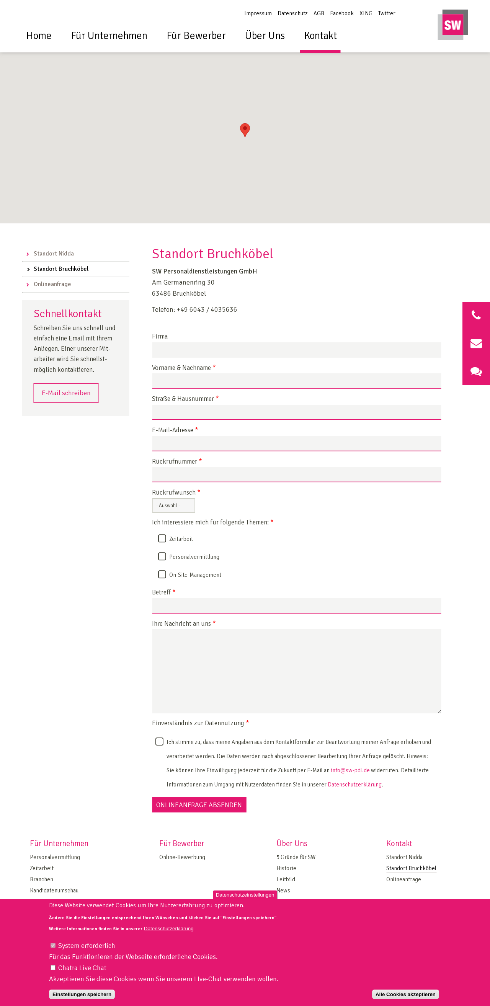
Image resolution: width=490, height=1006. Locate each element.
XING (365, 13)
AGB (319, 13)
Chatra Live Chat (82, 975)
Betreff (164, 592)
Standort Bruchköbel (61, 269)
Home (39, 35)
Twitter (386, 13)
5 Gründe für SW (295, 857)
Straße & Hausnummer (185, 399)
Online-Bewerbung (182, 857)
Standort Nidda (54, 253)
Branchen (41, 879)
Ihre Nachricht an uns (184, 624)
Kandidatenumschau (54, 890)
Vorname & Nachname (184, 368)
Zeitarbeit (181, 539)
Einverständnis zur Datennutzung (200, 723)
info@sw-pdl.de (350, 770)
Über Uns (265, 35)
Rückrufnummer (177, 462)
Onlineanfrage (52, 284)
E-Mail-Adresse (175, 430)
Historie (286, 868)
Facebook (342, 13)
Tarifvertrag (290, 901)
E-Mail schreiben (66, 393)
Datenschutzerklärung (355, 784)
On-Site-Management (195, 574)
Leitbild (285, 879)
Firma (160, 336)
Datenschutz (293, 13)
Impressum (258, 13)
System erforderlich (86, 953)
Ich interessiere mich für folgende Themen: (213, 522)
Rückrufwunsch (176, 492)
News (283, 890)
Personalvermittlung (194, 556)
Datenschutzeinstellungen (245, 902)
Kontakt (320, 35)
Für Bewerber (196, 35)
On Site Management (55, 901)
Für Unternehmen (109, 35)
